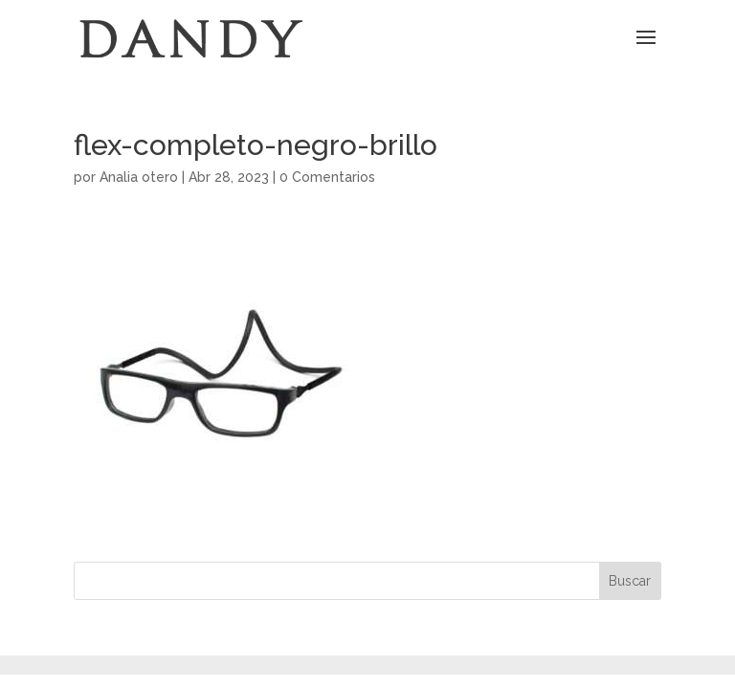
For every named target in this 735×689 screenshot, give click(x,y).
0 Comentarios (327, 177)
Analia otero (139, 177)
